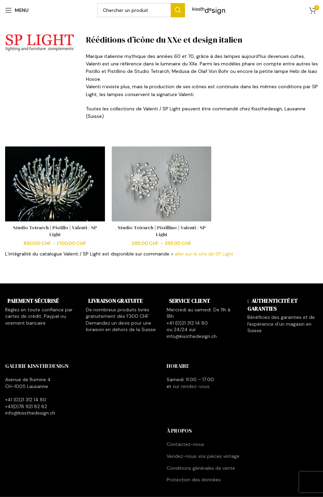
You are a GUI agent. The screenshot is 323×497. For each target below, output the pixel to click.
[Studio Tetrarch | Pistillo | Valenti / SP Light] (55, 183)
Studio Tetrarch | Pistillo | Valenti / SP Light (55, 231)
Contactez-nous (185, 444)
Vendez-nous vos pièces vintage (203, 456)
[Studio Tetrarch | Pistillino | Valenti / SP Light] (162, 183)
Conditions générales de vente (201, 468)
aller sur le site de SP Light (204, 254)
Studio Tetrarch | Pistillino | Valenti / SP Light (161, 231)
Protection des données (194, 480)
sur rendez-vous (191, 386)
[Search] (141, 10)
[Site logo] (209, 10)
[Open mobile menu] (17, 10)
